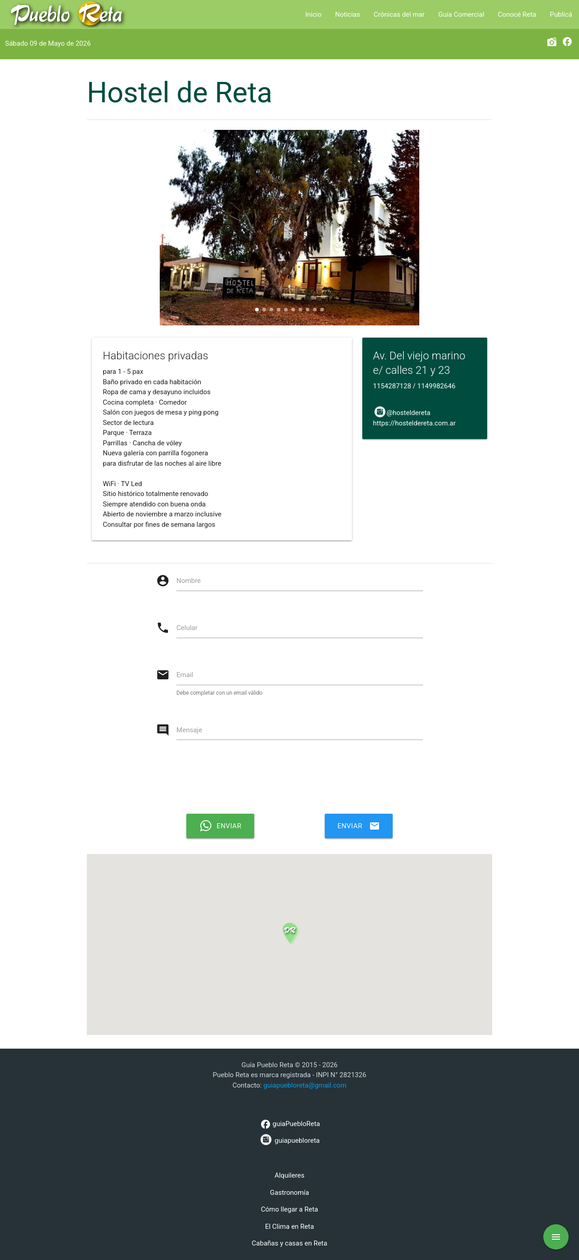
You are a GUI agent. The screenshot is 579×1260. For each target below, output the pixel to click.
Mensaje (189, 730)
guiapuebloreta (289, 1139)
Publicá (561, 14)
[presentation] (294, 780)
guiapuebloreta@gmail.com (304, 1085)
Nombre (188, 581)
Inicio (313, 14)
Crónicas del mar (399, 14)
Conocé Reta (517, 14)
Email (184, 675)
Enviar (358, 826)
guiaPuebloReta (289, 1124)
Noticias (347, 14)
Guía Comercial (461, 14)
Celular (187, 628)
